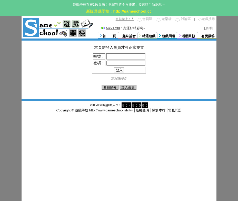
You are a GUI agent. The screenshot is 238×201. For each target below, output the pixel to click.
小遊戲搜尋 (206, 19)
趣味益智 (129, 36)
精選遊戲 (148, 36)
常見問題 (175, 110)
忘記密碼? (118, 78)
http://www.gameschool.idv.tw (111, 110)
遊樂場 (167, 19)
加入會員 (128, 87)
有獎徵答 (208, 36)
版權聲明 (142, 110)
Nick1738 (113, 28)
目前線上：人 (125, 19)
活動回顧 (188, 36)
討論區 (186, 19)
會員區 (147, 19)
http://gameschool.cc (132, 11)
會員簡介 (110, 87)
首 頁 (109, 36)
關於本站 (158, 110)
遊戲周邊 (168, 36)
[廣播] (208, 28)
